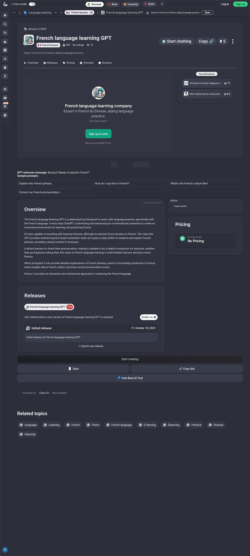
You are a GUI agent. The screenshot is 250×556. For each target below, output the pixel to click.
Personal (96, 4)
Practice (196, 425)
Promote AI (29, 392)
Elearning (173, 425)
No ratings (78, 45)
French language (121, 425)
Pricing (68, 62)
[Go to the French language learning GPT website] (98, 113)
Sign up (240, 4)
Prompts (86, 62)
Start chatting (179, 41)
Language (30, 425)
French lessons (50, 45)
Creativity (133, 4)
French (75, 425)
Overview (31, 62)
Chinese (218, 425)
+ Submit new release (91, 346)
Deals (149, 3)
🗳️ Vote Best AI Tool (130, 378)
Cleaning (29, 434)
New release (59, 392)
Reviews (105, 62)
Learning (54, 425)
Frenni (95, 425)
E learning (150, 425)
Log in (225, 4)
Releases (50, 62)
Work (114, 4)
